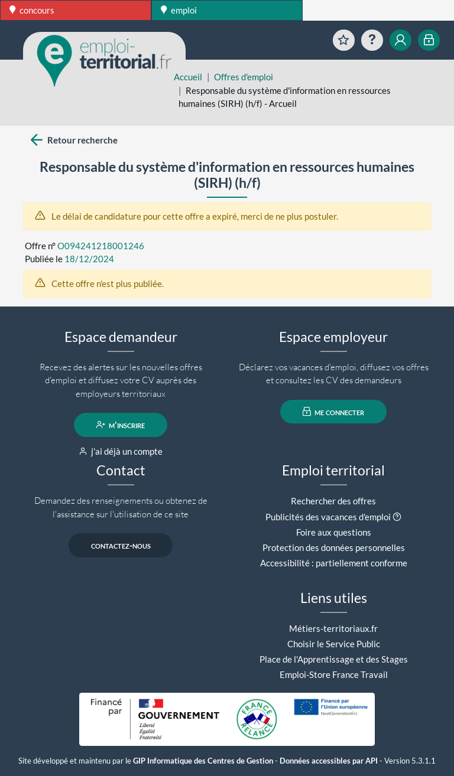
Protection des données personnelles (333, 547)
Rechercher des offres (333, 500)
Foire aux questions (333, 532)
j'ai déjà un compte (121, 451)
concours (31, 10)
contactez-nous (121, 545)
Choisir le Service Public (333, 643)
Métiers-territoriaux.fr (333, 628)
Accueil (188, 76)
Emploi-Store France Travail (334, 674)
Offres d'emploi (243, 76)
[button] (397, 516)
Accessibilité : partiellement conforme (333, 562)
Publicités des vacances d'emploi (328, 516)
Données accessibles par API (329, 761)
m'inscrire (120, 424)
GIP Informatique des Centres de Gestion (203, 761)
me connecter (334, 411)
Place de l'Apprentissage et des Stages (334, 659)
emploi (179, 10)
